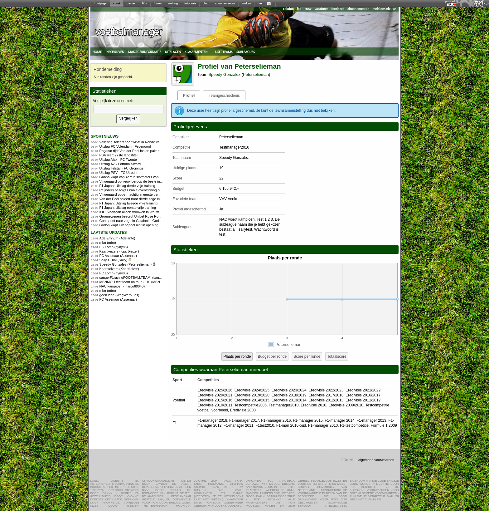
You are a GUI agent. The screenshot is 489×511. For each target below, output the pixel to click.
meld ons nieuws (384, 9)
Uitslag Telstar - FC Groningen (122, 168)
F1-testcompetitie (354, 425)
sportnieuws (105, 136)
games (131, 3)
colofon (288, 9)
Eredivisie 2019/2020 (252, 395)
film (144, 3)
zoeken (246, 3)
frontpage (100, 3)
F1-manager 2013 (371, 420)
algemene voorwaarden (376, 460)
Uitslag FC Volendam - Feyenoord (125, 146)
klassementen (196, 51)
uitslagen (173, 51)
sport (116, 3)
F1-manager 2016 (276, 420)
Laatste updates (109, 232)
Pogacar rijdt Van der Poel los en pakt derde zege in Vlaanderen (148, 151)
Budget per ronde (272, 356)
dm (260, 3)
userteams (224, 51)
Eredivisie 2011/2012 (363, 400)
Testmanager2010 (283, 405)
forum (158, 3)
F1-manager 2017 (244, 420)
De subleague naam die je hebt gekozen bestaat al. (249, 224)
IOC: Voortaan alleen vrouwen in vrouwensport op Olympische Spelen (152, 212)
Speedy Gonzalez (224, 74)
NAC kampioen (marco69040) (122, 286)
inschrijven (114, 51)
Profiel (189, 95)
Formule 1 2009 (384, 425)
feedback (338, 9)
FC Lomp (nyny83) (113, 247)
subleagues (245, 51)
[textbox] (128, 109)
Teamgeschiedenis (224, 95)
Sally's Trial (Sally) (113, 260)
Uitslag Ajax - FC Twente (118, 159)
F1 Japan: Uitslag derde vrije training (127, 186)
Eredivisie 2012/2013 (325, 400)
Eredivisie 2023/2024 (289, 390)
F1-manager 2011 (238, 425)
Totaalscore (336, 356)
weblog (173, 3)
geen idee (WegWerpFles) (119, 295)
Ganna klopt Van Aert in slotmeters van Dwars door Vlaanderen (147, 177)
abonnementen (225, 3)
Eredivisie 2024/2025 (252, 390)
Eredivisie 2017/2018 (325, 395)
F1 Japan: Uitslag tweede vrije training (128, 203)
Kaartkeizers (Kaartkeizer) (119, 251)
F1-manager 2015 (307, 420)
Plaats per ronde (237, 356)
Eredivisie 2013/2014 (289, 400)
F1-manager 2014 (339, 420)
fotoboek (190, 3)
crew (308, 9)
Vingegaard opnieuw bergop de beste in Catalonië (137, 181)
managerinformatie (144, 51)
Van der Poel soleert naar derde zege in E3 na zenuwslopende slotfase (153, 199)
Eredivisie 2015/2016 (214, 400)
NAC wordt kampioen (236, 219)
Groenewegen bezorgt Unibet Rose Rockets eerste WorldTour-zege (150, 216)
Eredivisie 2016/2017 (363, 395)
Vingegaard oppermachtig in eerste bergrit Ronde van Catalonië (147, 194)
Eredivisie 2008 (243, 410)
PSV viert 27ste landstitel (118, 155)
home (97, 51)
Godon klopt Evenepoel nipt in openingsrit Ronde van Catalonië (147, 225)
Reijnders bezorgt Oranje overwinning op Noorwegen (139, 190)
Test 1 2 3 (265, 219)
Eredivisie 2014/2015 (252, 400)
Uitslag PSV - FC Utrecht (118, 172)
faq (299, 9)
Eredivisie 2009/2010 (345, 405)
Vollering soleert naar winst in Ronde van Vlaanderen (139, 142)
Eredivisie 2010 (313, 405)
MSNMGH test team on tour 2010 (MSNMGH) (134, 282)
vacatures (321, 9)
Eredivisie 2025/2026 (214, 390)
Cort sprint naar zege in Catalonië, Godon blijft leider (139, 221)
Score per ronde (306, 356)
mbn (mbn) (107, 242)
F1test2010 (264, 425)
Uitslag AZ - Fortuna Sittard (120, 164)
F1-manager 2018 (212, 420)
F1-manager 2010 (323, 425)
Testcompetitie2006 (251, 405)
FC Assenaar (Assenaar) (118, 256)
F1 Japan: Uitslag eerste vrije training (127, 207)
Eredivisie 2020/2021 (214, 395)
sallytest (245, 229)
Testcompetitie (377, 405)
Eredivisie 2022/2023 (325, 390)
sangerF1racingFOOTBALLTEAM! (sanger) (132, 277)
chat (206, 3)
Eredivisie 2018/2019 (289, 395)
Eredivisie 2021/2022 (363, 390)
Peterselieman (256, 74)
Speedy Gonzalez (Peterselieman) (125, 264)
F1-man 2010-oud (291, 425)
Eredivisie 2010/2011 (214, 405)
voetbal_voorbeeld (212, 410)
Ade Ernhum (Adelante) (117, 238)
